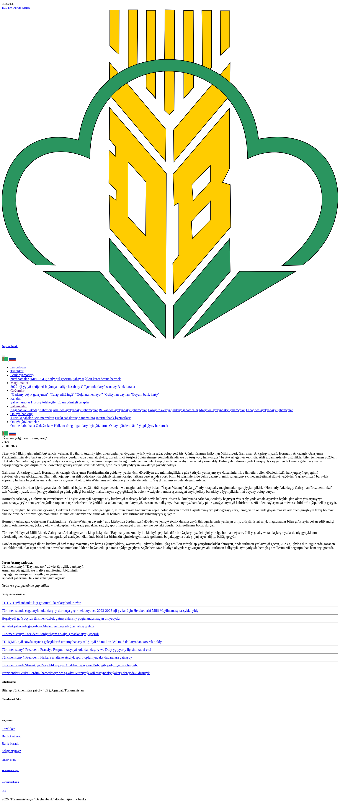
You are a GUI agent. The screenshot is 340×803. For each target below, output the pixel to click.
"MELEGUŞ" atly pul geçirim (50, 379)
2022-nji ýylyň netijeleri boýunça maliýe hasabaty (45, 387)
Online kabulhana (22, 425)
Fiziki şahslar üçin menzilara (75, 418)
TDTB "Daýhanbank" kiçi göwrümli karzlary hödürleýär (41, 603)
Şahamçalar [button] (18, 406)
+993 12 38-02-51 (14, 707)
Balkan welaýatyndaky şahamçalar (123, 410)
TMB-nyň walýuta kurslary (16, 7)
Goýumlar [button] (17, 390)
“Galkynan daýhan (117, 394)
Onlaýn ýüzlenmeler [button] (24, 422)
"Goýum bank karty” (145, 394)
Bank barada (126, 387)
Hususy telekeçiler (44, 402)
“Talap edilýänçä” (61, 394)
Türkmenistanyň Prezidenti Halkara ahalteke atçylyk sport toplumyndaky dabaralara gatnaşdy (67, 657)
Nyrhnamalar (19, 379)
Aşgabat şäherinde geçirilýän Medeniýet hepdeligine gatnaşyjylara (48, 626)
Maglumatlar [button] (19, 383)
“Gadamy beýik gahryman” (29, 394)
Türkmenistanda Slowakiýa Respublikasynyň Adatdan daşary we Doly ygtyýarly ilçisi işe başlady (70, 665)
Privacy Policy (9, 759)
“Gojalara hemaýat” (89, 394)
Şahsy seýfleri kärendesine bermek (96, 379)
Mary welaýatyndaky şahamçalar (222, 410)
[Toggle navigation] (3, 355)
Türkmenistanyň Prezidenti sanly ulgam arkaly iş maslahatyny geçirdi (50, 634)
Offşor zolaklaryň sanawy (99, 387)
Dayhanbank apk (10, 781)
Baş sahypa (18, 367)
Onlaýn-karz (45, 425)
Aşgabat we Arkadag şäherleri (31, 410)
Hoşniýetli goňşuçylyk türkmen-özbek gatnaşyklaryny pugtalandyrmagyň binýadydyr (61, 618)
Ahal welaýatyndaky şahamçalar (75, 410)
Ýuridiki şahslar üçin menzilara (32, 418)
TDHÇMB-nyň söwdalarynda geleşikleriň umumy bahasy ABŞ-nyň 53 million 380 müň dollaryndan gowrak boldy (82, 642)
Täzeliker (16, 371)
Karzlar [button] (15, 398)
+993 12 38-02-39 (14, 711)
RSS (4, 790)
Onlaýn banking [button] (21, 414)
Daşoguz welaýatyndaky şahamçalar (173, 410)
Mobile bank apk (10, 770)
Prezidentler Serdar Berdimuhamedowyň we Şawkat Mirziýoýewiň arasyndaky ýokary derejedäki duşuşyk (76, 673)
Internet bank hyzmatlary (113, 418)
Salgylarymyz (11, 751)
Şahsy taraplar (20, 402)
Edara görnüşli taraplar (74, 402)
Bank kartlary (11, 736)
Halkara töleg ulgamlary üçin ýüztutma (81, 425)
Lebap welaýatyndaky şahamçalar (269, 410)
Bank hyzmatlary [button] (22, 375)
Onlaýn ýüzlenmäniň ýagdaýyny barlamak (138, 425)
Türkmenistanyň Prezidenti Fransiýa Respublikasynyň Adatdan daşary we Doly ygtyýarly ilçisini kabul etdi (76, 649)
